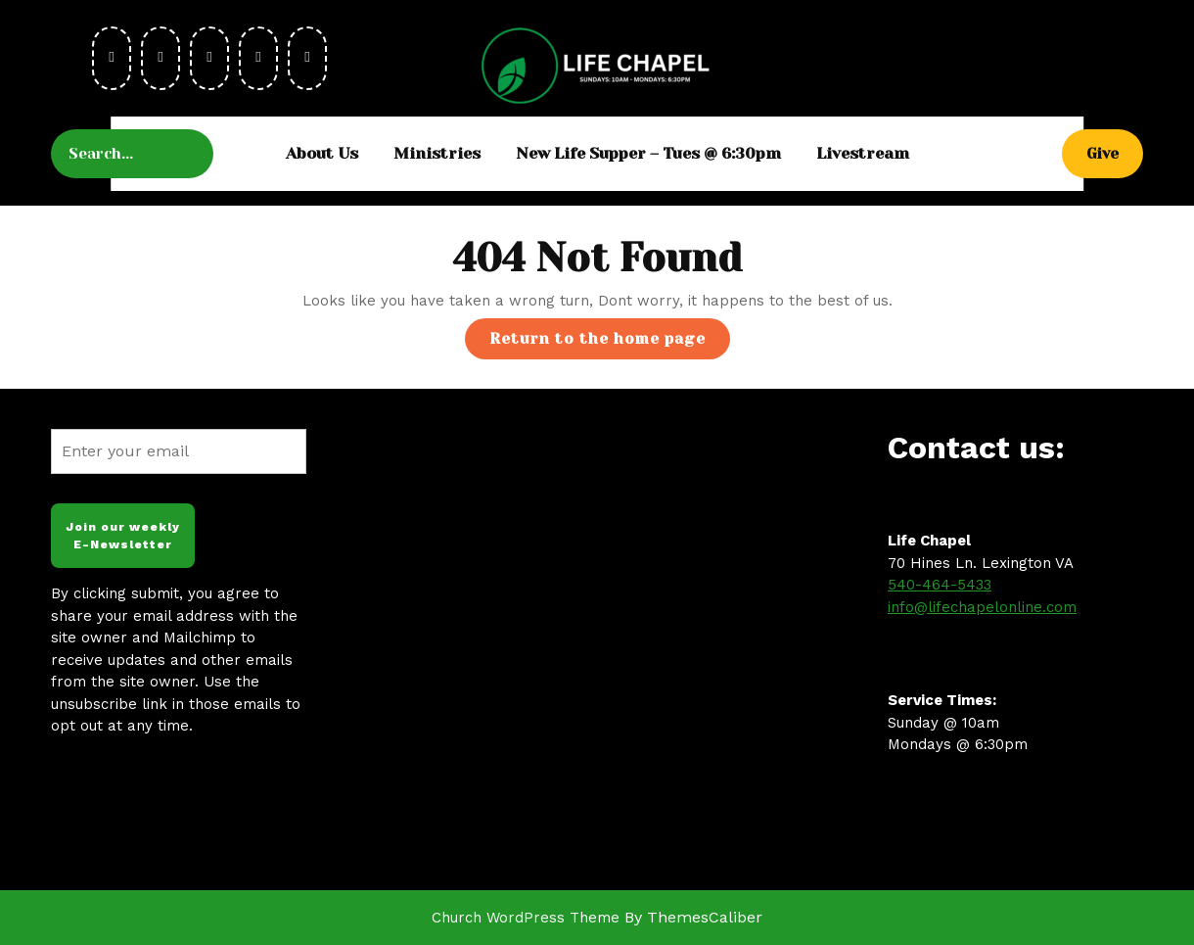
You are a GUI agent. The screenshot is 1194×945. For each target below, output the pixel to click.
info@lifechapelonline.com (982, 607)
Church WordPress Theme (526, 917)
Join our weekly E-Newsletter (123, 535)
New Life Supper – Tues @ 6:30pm (648, 153)
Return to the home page (609, 343)
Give (1114, 152)
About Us (322, 153)
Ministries (437, 153)
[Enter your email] (178, 451)
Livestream (862, 153)
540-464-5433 (939, 584)
